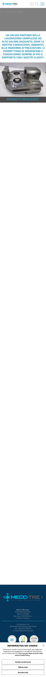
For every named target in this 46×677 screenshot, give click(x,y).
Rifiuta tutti (23, 667)
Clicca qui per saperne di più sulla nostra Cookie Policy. (29, 654)
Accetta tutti (23, 672)
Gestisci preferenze (23, 662)
